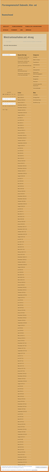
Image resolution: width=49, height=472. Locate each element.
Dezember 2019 (21, 287)
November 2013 (21, 459)
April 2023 (20, 186)
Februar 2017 (21, 368)
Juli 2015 (20, 414)
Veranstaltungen (39, 41)
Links (21, 30)
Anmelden (35, 95)
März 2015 (20, 421)
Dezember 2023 (21, 165)
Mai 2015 (20, 419)
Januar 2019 (20, 312)
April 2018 (20, 333)
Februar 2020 (21, 282)
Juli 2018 (20, 328)
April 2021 (20, 247)
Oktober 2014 (21, 431)
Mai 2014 (20, 444)
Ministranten (29, 41)
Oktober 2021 (21, 231)
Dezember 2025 (21, 105)
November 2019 (21, 290)
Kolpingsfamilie (36, 70)
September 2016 (21, 381)
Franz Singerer (8, 41)
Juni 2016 (20, 388)
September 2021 (21, 234)
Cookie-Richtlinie (34, 470)
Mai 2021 (20, 244)
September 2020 (21, 264)
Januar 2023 (20, 193)
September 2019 (21, 295)
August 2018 (20, 325)
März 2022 (20, 219)
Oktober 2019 (21, 292)
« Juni (3, 109)
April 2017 (20, 363)
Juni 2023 (20, 181)
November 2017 (21, 345)
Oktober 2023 (21, 171)
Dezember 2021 (21, 226)
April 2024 (20, 155)
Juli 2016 (20, 386)
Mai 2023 (20, 183)
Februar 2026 (21, 100)
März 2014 (20, 449)
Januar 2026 (20, 102)
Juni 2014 (20, 442)
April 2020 (20, 277)
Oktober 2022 (21, 201)
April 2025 (20, 125)
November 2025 (21, 107)
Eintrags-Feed (36, 97)
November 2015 (21, 406)
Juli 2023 (20, 178)
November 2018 (21, 317)
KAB (34, 67)
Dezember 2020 (21, 257)
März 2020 (20, 279)
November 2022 (21, 198)
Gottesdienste (36, 64)
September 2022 (21, 203)
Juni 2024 (20, 150)
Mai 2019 (20, 305)
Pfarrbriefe (14, 30)
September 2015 (21, 411)
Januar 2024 (20, 163)
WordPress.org (36, 102)
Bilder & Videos (36, 59)
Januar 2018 (20, 340)
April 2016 (20, 393)
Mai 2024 (20, 153)
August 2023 (20, 176)
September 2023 (21, 173)
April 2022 (20, 216)
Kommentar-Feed (37, 100)
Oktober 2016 (21, 378)
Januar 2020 (20, 285)
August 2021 (20, 236)
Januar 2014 (20, 454)
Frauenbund (36, 62)
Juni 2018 (20, 330)
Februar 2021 (21, 252)
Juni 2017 (20, 358)
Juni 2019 (20, 302)
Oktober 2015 (21, 409)
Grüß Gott (6, 26)
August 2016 (20, 383)
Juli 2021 (20, 239)
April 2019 (20, 307)
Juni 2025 (20, 120)
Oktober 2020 (21, 262)
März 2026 (20, 97)
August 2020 (20, 267)
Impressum (28, 30)
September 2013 (21, 462)
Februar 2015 (21, 424)
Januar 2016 (20, 401)
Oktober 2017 (21, 348)
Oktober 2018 (21, 320)
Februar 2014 (21, 452)
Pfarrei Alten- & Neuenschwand (33, 26)
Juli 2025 (20, 117)
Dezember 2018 (21, 315)
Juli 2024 (20, 148)
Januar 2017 (20, 371)
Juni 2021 (20, 241)
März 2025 (20, 127)
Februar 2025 (21, 130)
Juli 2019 (20, 300)
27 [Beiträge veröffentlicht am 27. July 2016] (7, 106)
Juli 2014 (20, 439)
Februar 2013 (21, 464)
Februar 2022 (21, 221)
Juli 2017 (20, 355)
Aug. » (6, 109)
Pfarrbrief (35, 81)
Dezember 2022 (21, 196)
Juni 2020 (20, 272)
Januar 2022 (20, 224)
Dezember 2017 (21, 343)
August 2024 (20, 145)
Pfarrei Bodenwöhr (17, 26)
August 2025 (20, 115)
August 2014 (20, 436)
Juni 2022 (20, 211)
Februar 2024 (21, 160)
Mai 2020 (20, 274)
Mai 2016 (20, 391)
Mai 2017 (20, 361)
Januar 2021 (20, 254)
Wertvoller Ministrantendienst (10, 45)
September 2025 (21, 112)
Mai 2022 (20, 214)
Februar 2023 (21, 191)
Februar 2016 (21, 398)
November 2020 (21, 259)
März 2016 (20, 396)
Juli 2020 (20, 269)
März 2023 (20, 188)
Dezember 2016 (21, 373)
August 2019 (20, 297)
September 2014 (21, 434)
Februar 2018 (21, 338)
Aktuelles (5, 30)
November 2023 (21, 168)
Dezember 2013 (21, 457)
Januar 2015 (20, 426)
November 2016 (21, 376)
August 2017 (20, 353)
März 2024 (20, 158)
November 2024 (21, 138)
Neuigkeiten (33, 41)
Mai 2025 (20, 122)
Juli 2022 (20, 209)
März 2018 (20, 335)
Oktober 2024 (21, 140)
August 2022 (20, 206)
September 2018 (21, 322)
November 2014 (21, 429)
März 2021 (20, 249)
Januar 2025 (20, 133)
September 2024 (21, 143)
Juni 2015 (20, 416)
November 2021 (21, 229)
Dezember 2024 (21, 135)
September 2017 (21, 350)
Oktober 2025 (21, 110)
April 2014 (20, 447)
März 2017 (20, 366)
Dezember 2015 (21, 404)
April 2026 (20, 95)
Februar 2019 (21, 310)
